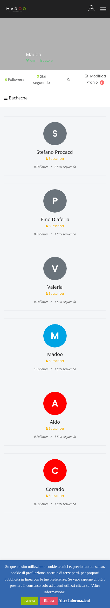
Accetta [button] (29, 601)
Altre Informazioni (74, 600)
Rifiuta (49, 601)
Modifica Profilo (95, 79)
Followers (14, 79)
